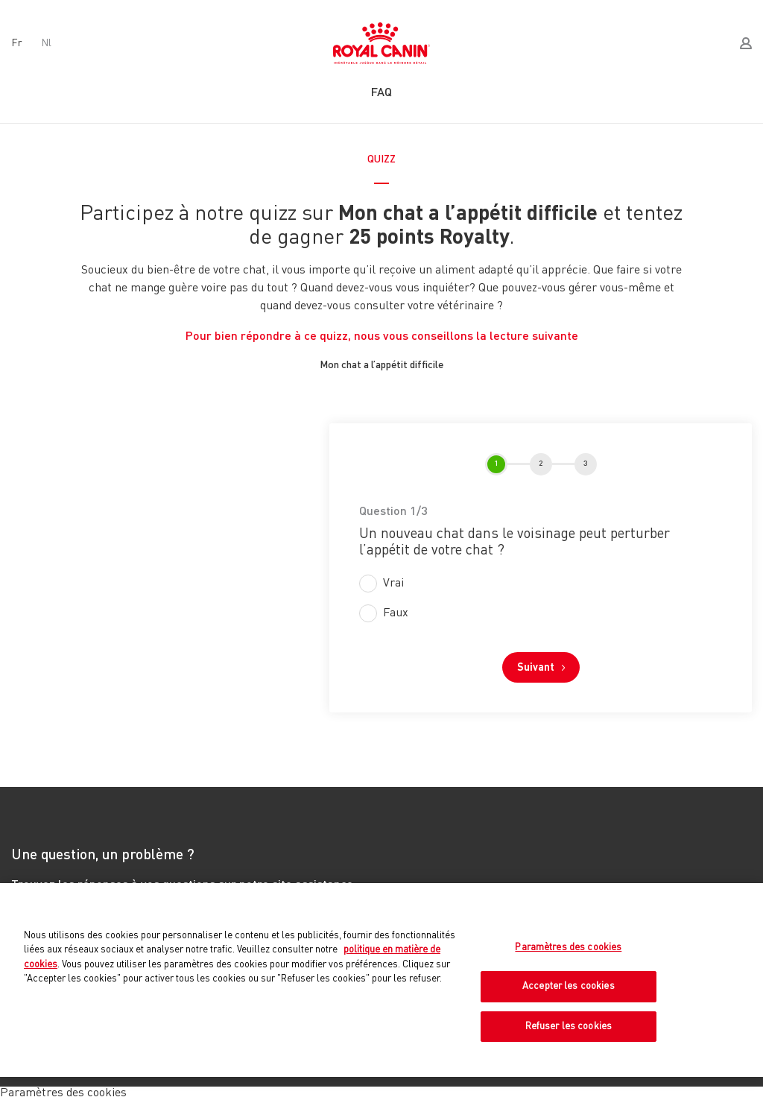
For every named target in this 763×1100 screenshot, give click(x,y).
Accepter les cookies (568, 986)
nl (46, 43)
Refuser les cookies (568, 1026)
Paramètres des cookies (568, 947)
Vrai (393, 583)
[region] (381, 980)
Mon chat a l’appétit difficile (381, 365)
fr (16, 43)
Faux (395, 613)
